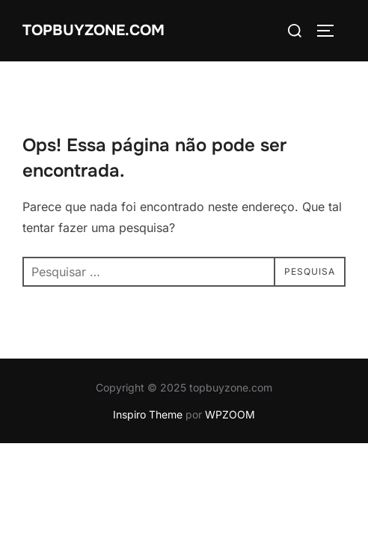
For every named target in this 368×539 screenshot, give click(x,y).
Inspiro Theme (148, 414)
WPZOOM (230, 414)
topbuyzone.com (93, 30)
